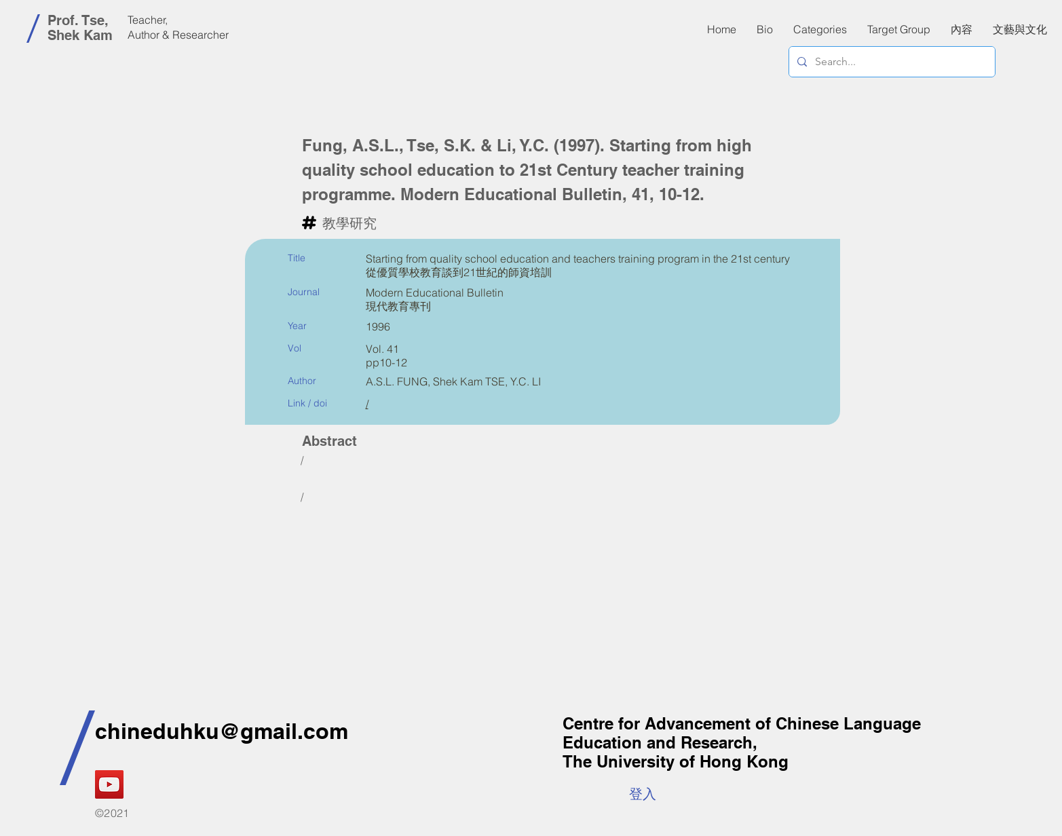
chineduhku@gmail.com (221, 731)
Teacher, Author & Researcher (178, 27)
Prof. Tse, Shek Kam (80, 27)
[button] (962, 29)
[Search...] (890, 62)
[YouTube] (109, 784)
